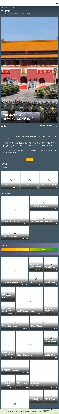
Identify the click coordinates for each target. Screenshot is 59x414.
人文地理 (22, 14)
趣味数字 (3, 14)
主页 (2, 7)
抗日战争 (5, 129)
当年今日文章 (5, 194)
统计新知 (16, 14)
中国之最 (10, 14)
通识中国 (7, 7)
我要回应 (29, 159)
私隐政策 (35, 411)
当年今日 (12, 7)
